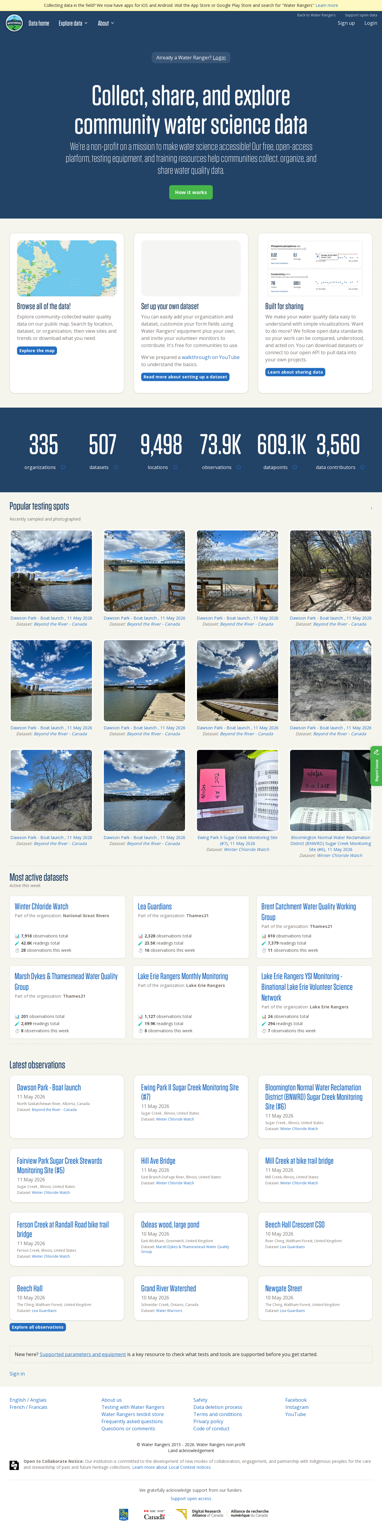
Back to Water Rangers (316, 15)
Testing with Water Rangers (132, 1407)
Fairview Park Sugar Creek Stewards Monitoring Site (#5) (59, 1165)
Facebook (296, 1400)
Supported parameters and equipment (83, 1354)
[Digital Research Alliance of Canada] (222, 1515)
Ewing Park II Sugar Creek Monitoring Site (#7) (190, 1092)
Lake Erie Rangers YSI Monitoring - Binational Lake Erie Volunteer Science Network (307, 986)
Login (370, 23)
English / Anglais (28, 1400)
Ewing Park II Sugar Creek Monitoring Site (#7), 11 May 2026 (238, 840)
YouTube (295, 1414)
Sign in (17, 1373)
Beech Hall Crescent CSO (295, 1224)
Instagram (297, 1407)
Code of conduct (211, 1428)
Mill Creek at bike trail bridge (299, 1160)
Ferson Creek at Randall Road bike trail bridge (63, 1229)
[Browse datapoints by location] (279, 443)
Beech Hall (30, 1288)
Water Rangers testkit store (132, 1414)
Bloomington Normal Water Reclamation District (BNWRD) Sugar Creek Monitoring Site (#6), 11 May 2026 (330, 843)
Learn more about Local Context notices (171, 1467)
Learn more (326, 5)
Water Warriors (169, 1310)
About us (111, 1400)
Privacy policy (208, 1421)
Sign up (346, 23)
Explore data (73, 23)
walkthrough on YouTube (211, 357)
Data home (39, 23)
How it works (191, 192)
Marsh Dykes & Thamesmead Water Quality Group (185, 1249)
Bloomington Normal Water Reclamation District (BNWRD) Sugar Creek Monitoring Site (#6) (314, 1096)
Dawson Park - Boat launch (49, 1087)
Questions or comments (128, 1428)
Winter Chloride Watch (246, 849)
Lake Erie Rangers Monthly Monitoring (183, 976)
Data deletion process (217, 1407)
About (106, 23)
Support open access (191, 1498)
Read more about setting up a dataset (185, 377)
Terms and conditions (217, 1414)
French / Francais (28, 1407)
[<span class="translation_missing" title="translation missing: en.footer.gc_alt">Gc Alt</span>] (154, 1515)
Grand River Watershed (168, 1288)
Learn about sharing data (295, 372)
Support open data (361, 15)
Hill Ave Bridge (158, 1160)
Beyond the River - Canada (60, 624)
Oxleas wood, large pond (170, 1224)
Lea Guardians (155, 906)
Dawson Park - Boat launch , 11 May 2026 (51, 618)
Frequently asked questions (132, 1421)
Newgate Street (283, 1288)
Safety (200, 1400)
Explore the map (37, 350)
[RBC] (123, 1515)
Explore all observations (38, 1327)
